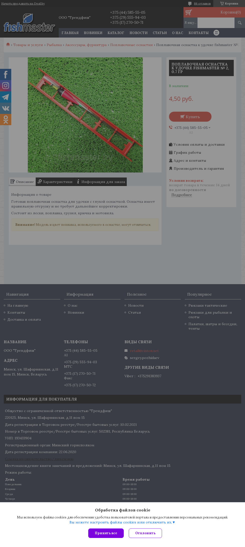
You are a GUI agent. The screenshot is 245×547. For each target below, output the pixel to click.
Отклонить (145, 533)
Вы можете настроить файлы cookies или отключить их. (121, 522)
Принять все (106, 533)
